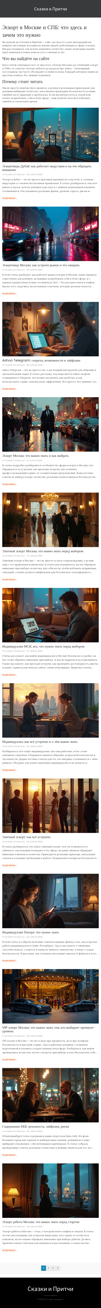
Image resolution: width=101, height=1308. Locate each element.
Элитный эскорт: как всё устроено (26, 837)
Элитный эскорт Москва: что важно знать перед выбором (42, 551)
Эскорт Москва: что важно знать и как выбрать (35, 456)
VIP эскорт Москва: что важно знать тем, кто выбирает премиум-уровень (48, 1029)
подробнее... (9, 198)
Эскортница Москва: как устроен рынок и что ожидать (41, 265)
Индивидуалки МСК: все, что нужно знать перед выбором (43, 646)
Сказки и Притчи (50, 8)
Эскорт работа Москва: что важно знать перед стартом (40, 1222)
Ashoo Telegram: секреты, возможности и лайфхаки (41, 360)
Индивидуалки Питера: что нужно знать (30, 932)
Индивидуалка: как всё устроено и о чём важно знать (39, 742)
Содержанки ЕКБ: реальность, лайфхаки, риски (35, 1126)
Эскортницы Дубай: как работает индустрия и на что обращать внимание (46, 168)
